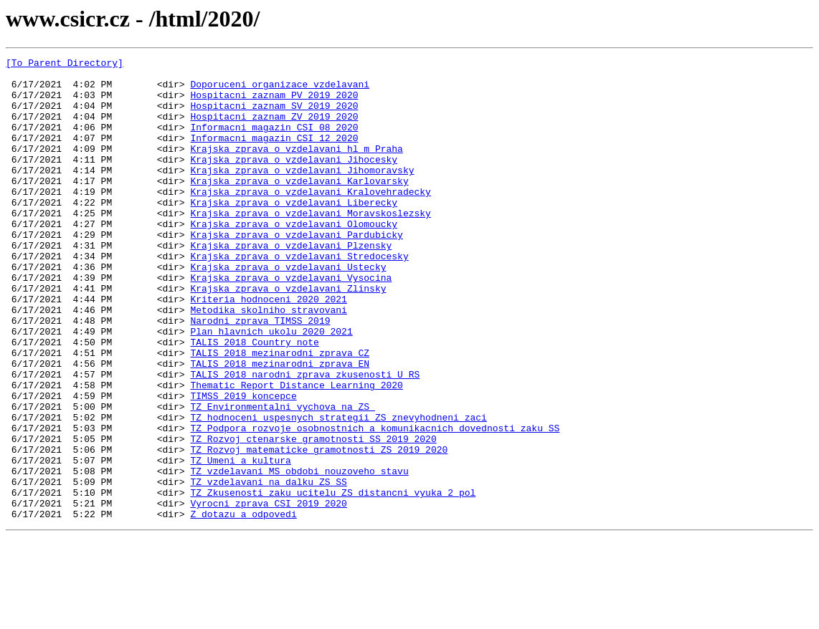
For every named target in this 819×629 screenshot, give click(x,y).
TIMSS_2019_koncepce (243, 464)
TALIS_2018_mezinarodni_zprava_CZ (279, 412)
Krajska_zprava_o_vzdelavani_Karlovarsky (299, 206)
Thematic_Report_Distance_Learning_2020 (296, 451)
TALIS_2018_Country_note (254, 399)
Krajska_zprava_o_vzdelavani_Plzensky (291, 283)
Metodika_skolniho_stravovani (268, 361)
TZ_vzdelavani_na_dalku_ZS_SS (268, 567)
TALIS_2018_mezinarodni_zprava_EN (279, 425)
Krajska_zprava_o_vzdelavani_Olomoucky (293, 257)
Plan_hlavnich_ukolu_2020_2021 (271, 386)
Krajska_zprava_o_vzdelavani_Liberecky (293, 232)
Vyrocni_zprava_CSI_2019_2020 (268, 593)
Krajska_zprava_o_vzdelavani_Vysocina (291, 322)
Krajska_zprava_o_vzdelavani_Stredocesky (299, 296)
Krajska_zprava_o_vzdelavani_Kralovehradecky (310, 219)
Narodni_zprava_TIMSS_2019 (260, 374)
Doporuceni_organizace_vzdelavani (279, 90)
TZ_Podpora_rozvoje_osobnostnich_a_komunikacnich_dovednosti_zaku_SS (374, 502)
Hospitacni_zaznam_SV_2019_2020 (274, 116)
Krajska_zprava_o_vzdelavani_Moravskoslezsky (310, 245)
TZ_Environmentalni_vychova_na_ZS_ (282, 477)
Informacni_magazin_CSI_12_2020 (274, 154)
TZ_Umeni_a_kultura (240, 541)
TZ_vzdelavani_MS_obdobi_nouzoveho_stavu (299, 554)
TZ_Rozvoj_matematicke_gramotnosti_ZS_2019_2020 (319, 528)
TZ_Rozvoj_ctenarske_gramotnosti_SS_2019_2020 (313, 515)
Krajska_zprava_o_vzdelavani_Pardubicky (296, 270)
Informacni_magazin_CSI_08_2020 (274, 141)
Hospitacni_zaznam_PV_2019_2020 (274, 103)
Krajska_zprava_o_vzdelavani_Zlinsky (288, 335)
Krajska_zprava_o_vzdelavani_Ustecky (288, 309)
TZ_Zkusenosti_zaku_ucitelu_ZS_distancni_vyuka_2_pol (332, 580)
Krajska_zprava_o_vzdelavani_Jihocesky (293, 180)
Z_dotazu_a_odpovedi (243, 606)
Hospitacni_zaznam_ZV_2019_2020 (274, 129)
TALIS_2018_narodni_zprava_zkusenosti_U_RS (305, 438)
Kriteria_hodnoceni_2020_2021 (268, 348)
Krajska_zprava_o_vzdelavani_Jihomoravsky (302, 193)
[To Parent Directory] (64, 64)
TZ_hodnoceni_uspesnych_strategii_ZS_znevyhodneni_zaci (338, 490)
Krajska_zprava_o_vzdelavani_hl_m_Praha (296, 167)
